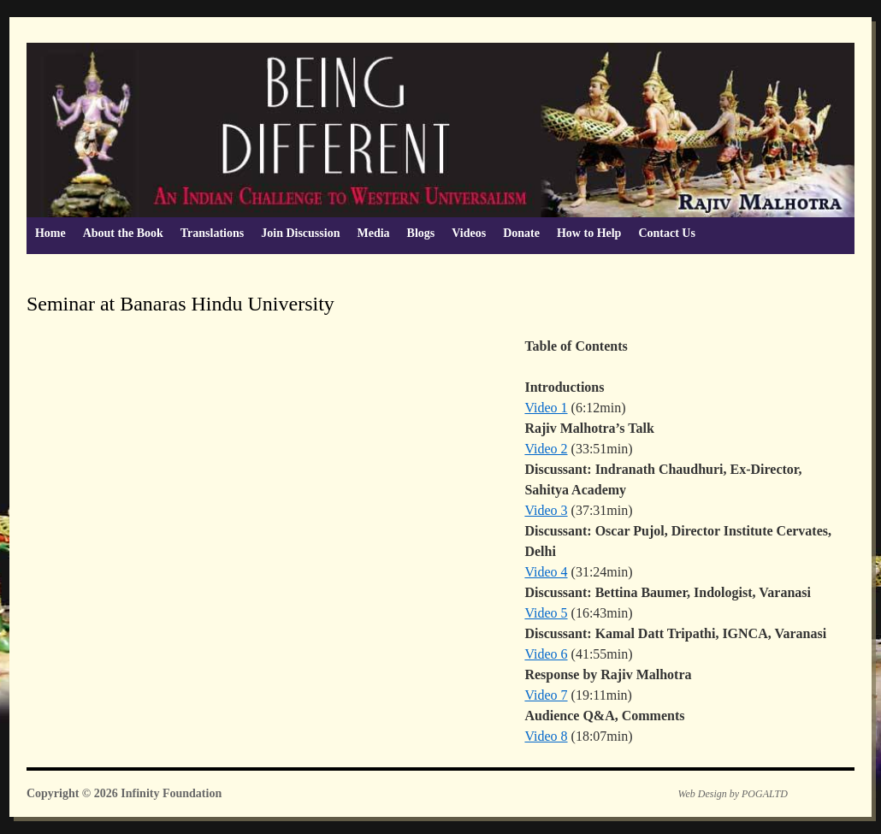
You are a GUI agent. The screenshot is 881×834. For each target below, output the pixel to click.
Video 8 (545, 736)
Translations (212, 233)
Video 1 (545, 407)
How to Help (589, 233)
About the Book (123, 233)
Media (373, 233)
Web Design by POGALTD (733, 794)
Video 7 (545, 695)
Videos (469, 233)
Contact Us (666, 233)
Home (50, 233)
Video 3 (545, 510)
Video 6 (545, 654)
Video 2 (545, 448)
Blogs (421, 233)
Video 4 (545, 572)
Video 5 (545, 613)
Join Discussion (300, 233)
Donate (521, 233)
